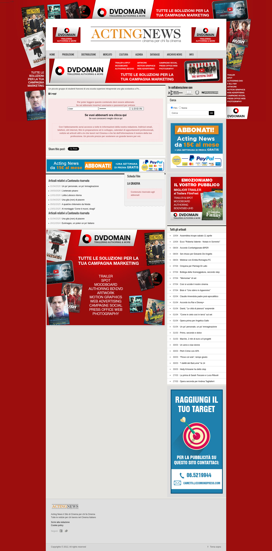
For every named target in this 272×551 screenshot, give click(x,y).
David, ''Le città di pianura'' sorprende (197, 308)
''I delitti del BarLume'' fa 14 (192, 363)
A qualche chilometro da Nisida (76, 204)
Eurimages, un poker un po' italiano (78, 223)
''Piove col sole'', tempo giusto (193, 357)
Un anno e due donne (190, 345)
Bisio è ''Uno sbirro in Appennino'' (195, 290)
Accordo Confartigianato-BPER (194, 248)
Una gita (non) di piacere (73, 200)
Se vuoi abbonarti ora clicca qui (106, 115)
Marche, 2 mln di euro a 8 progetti (195, 339)
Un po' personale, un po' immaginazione (80, 186)
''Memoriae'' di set (188, 278)
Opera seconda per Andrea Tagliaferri (197, 381)
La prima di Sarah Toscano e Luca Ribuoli (199, 375)
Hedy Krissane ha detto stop (193, 369)
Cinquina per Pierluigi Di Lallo (193, 266)
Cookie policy (57, 525)
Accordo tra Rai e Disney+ (192, 302)
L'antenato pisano (70, 191)
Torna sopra (215, 547)
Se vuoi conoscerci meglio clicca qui (105, 118)
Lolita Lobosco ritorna (72, 195)
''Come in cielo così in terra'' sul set (196, 314)
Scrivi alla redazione (60, 522)
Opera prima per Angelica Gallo (194, 320)
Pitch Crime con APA (189, 351)
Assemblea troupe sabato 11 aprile (196, 235)
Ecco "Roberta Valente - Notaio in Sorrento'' (200, 242)
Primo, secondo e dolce (191, 333)
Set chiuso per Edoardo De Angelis (196, 254)
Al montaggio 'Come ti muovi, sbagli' (78, 209)
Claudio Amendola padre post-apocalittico (199, 296)
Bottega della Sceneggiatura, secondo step (200, 272)
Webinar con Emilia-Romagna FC (195, 260)
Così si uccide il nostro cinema (194, 284)
